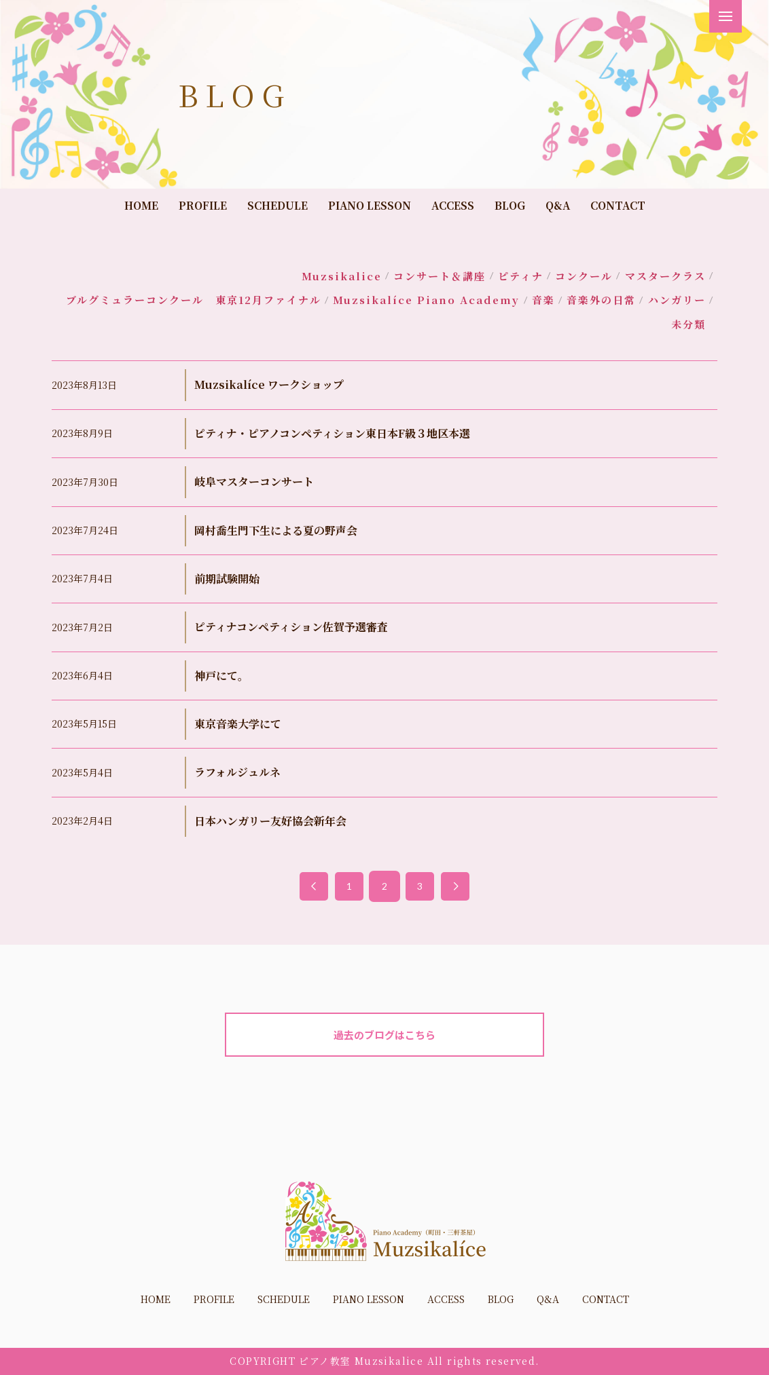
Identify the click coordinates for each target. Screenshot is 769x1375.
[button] (725, 16)
